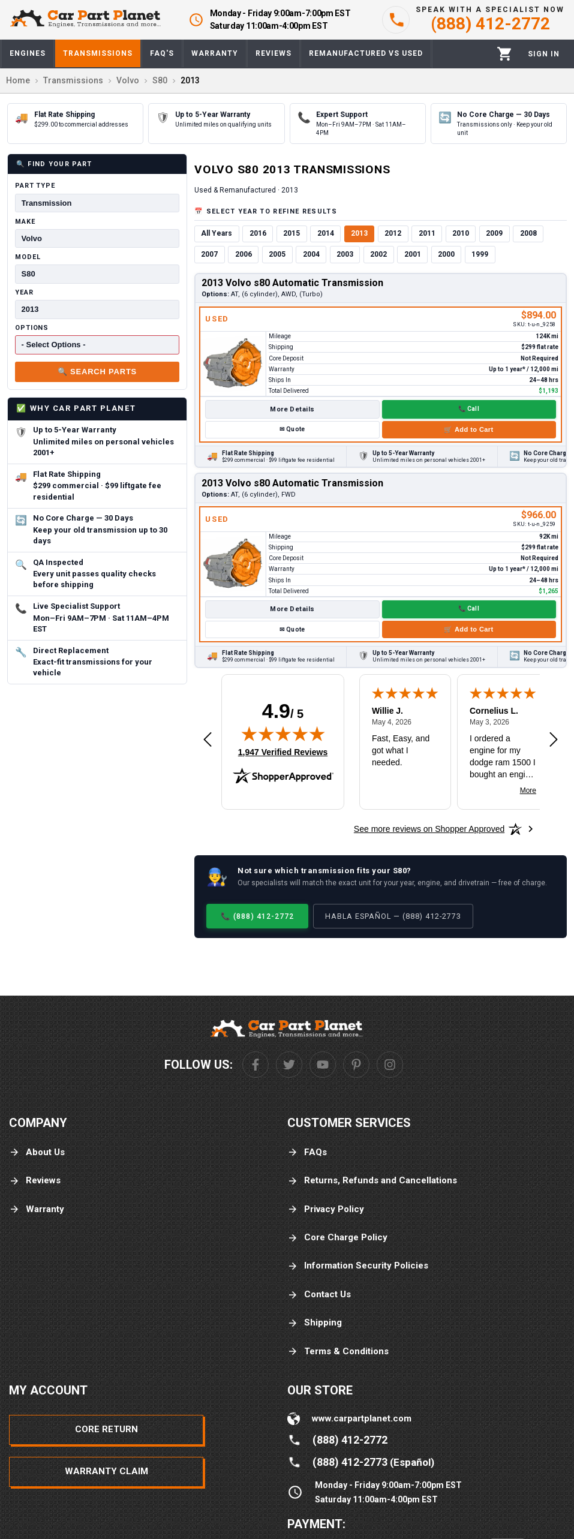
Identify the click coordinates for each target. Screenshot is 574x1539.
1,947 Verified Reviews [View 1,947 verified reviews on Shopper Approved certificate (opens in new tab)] (282, 751)
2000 (446, 254)
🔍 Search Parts (97, 371)
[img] (283, 733)
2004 (311, 254)
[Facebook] (255, 1064)
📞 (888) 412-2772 (257, 916)
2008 (528, 233)
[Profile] (544, 54)
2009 (494, 233)
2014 (325, 233)
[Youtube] (322, 1064)
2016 (258, 233)
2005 (277, 254)
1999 (479, 254)
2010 (460, 233)
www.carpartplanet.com (361, 1418)
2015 (291, 233)
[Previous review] (207, 740)
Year (24, 292)
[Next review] (553, 740)
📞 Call (468, 408)
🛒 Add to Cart (468, 429)
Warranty (36, 1209)
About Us (37, 1152)
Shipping (314, 1322)
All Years (216, 233)
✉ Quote (292, 429)
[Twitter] (289, 1064)
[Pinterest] (356, 1064)
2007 (209, 254)
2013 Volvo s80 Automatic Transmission (292, 282)
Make (25, 222)
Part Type (35, 186)
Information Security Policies (357, 1266)
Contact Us (319, 1294)
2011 (427, 233)
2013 (359, 233)
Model (27, 257)
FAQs (307, 1152)
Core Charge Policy (337, 1237)
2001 (412, 254)
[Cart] (504, 53)
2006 (243, 254)
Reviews (35, 1180)
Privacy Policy (325, 1209)
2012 (392, 233)
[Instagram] (390, 1064)
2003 (344, 254)
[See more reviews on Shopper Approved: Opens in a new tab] (429, 828)
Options (32, 328)
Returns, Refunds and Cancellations (372, 1180)
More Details (292, 409)
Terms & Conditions (338, 1351)
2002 (378, 254)
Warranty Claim (106, 1471)
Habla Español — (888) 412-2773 (393, 916)
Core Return (106, 1429)
